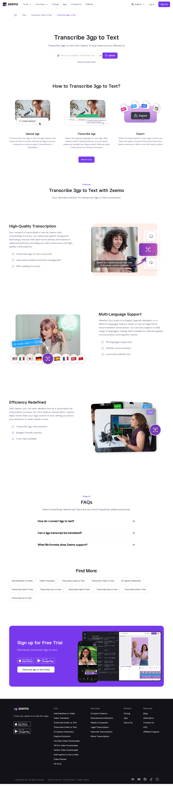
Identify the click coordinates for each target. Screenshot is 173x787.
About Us (128, 722)
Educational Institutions (102, 718)
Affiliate (89, 4)
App (65, 4)
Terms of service (55, 780)
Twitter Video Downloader (66, 750)
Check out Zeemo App (86, 62)
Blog (145, 713)
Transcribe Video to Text (41, 15)
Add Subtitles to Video (64, 713)
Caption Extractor (62, 736)
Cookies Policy (83, 780)
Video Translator (61, 718)
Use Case (42, 4)
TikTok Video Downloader (66, 745)
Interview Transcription (101, 731)
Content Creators (99, 713)
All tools (57, 763)
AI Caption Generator (64, 731)
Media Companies (99, 722)
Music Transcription (100, 736)
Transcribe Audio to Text (65, 722)
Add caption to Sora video (66, 754)
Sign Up (164, 4)
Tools (27, 4)
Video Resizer (60, 759)
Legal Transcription (100, 727)
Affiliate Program (151, 731)
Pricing (55, 4)
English (138, 4)
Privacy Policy (69, 780)
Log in (152, 4)
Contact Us (76, 4)
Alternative (148, 718)
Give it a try (86, 159)
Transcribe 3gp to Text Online (36, 669)
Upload (110, 55)
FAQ (145, 727)
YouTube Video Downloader (67, 741)
